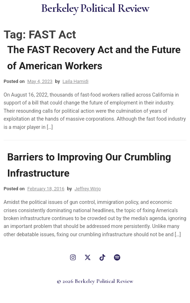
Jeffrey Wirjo (87, 188)
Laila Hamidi (75, 81)
